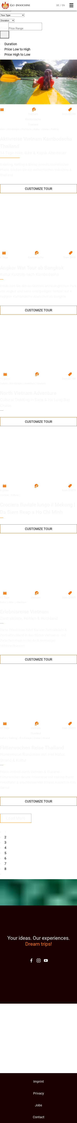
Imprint (38, 1081)
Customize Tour (38, 189)
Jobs (38, 1105)
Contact (38, 1117)
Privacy (38, 1093)
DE (57, 5)
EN (63, 5)
